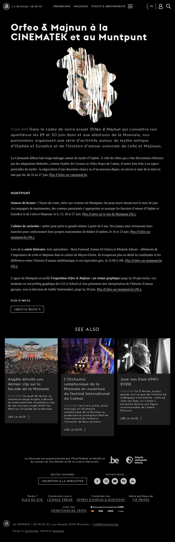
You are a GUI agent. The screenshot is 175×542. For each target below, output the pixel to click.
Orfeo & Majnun (27, 309)
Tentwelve (58, 531)
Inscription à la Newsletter (62, 481)
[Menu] (130, 6)
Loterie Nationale (136, 460)
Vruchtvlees (31, 531)
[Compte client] (160, 6)
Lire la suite (17, 416)
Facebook (97, 481)
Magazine (81, 6)
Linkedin (132, 481)
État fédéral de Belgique (114, 459)
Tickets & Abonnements (108, 6)
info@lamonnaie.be (105, 524)
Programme (62, 6)
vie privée (141, 499)
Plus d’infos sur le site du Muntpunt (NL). (109, 214)
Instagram (106, 481)
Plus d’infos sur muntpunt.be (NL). (119, 289)
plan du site (32, 499)
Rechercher (168, 6)
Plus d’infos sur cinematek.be (68, 175)
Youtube (115, 481)
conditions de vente (69, 510)
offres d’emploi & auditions (101, 499)
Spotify (123, 481)
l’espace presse (60, 499)
